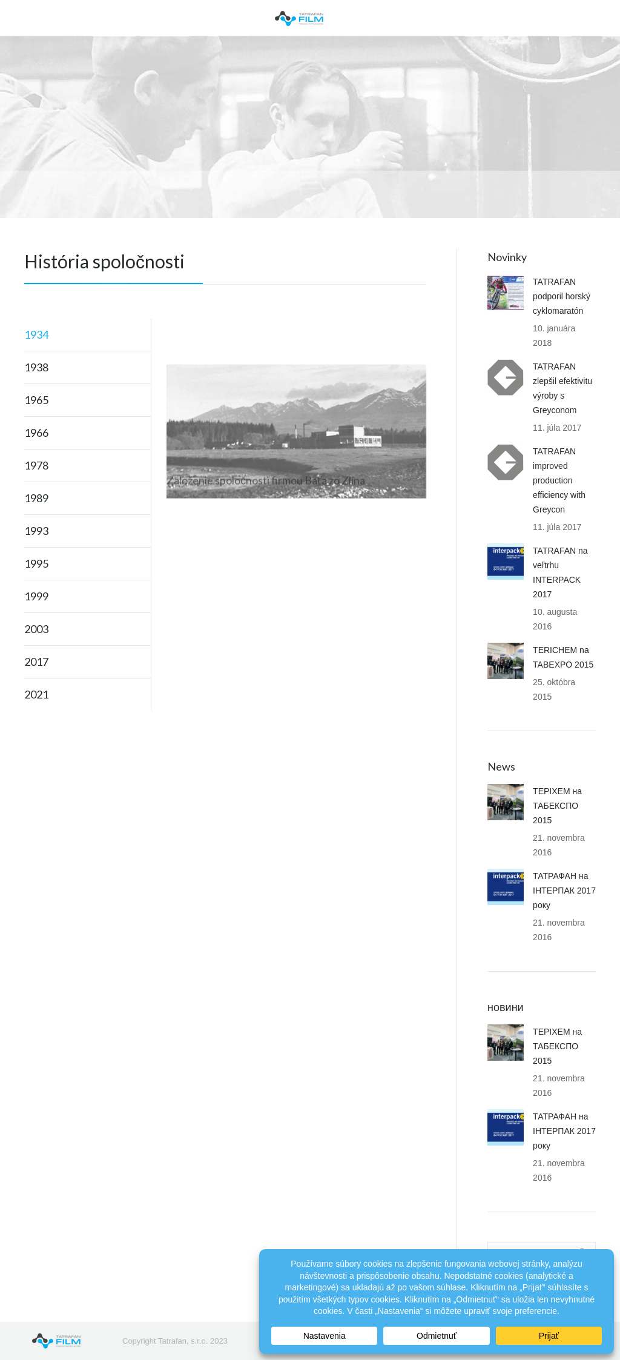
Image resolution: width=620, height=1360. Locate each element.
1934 (36, 334)
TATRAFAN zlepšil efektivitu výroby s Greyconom (562, 388)
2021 (36, 694)
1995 (36, 563)
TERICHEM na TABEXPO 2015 (563, 657)
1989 (36, 498)
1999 (36, 596)
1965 (36, 399)
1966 (36, 432)
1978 (36, 465)
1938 (36, 367)
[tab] (87, 334)
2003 (36, 628)
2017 (36, 661)
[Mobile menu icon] (19, 18)
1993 (36, 530)
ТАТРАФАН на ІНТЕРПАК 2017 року (564, 890)
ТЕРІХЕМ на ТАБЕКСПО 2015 (557, 805)
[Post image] (505, 292)
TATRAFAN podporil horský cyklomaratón (561, 296)
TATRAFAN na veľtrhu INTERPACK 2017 (560, 572)
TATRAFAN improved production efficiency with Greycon (559, 480)
